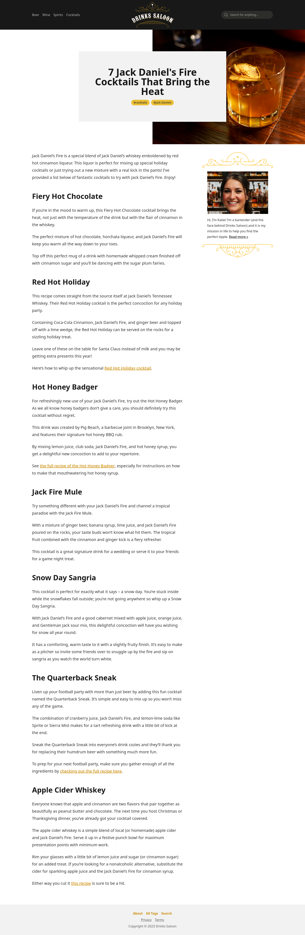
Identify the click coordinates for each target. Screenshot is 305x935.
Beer (35, 15)
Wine (46, 15)
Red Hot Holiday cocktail (127, 368)
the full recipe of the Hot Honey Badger (77, 466)
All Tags (152, 913)
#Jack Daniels (162, 102)
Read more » (238, 237)
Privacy (146, 920)
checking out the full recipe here (91, 771)
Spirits (58, 15)
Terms (159, 920)
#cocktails (140, 102)
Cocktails (73, 15)
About (138, 913)
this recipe (81, 883)
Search (166, 913)
